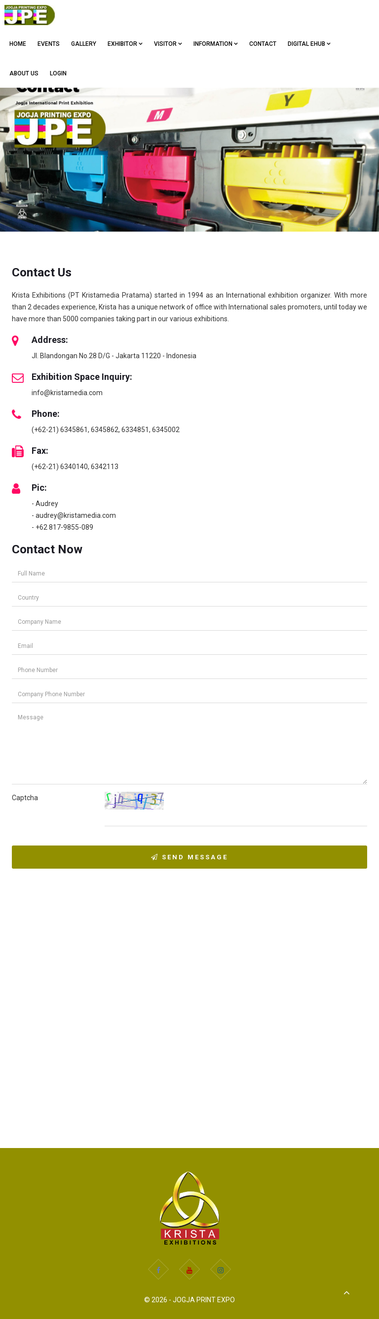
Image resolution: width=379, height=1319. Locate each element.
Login (58, 73)
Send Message (189, 857)
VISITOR (168, 43)
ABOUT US (23, 73)
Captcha (25, 798)
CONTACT (262, 43)
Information (215, 43)
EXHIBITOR (125, 43)
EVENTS (49, 43)
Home (17, 43)
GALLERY (83, 43)
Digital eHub (309, 43)
